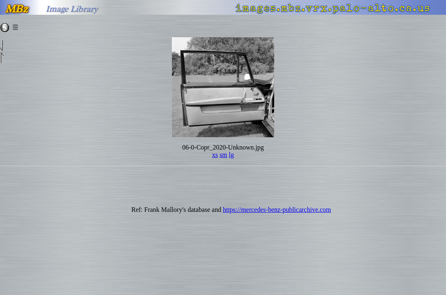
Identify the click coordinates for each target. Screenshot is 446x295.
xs (215, 154)
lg (231, 154)
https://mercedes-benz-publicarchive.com (277, 209)
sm (224, 154)
